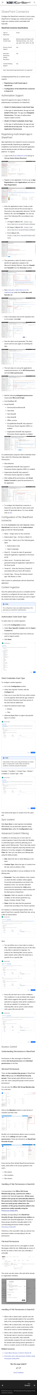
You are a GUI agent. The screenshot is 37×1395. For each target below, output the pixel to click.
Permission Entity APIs (9, 1211)
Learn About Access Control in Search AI (17, 1353)
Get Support (17, 2)
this (11, 513)
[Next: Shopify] (29, 1385)
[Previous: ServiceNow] (2, 1385)
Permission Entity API (8, 1227)
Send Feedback (18, 1373)
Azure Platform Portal (20, 156)
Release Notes (11, 2)
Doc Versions (24, 2)
